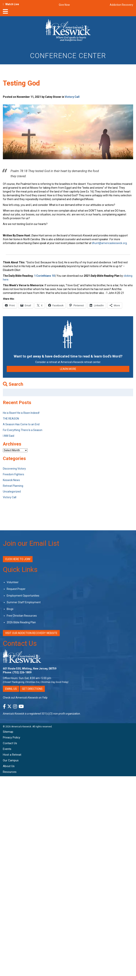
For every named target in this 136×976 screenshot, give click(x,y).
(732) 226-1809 (21, 672)
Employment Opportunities (23, 595)
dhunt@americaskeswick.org (109, 243)
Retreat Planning (13, 485)
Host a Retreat (12, 754)
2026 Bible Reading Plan (21, 622)
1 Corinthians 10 (44, 275)
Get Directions (32, 688)
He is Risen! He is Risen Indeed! (21, 412)
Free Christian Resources (22, 615)
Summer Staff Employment (24, 602)
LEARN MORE (68, 368)
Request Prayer (16, 588)
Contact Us (20, 644)
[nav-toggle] (5, 12)
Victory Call (72, 96)
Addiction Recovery (121, 4)
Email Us (11, 688)
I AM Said (8, 435)
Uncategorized (12, 491)
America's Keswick (13, 713)
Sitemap (8, 731)
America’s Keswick (21, 726)
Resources (9, 772)
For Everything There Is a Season (22, 430)
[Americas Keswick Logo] (68, 30)
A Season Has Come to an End (21, 424)
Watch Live (12, 4)
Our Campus (11, 760)
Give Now (64, 4)
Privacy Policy (11, 737)
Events (7, 749)
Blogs (10, 609)
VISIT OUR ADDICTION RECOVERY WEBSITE (31, 633)
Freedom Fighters (13, 474)
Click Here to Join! (17, 559)
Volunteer (13, 582)
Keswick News (11, 480)
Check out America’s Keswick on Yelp (25, 697)
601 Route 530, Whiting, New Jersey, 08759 (29, 668)
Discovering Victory (14, 468)
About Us (9, 766)
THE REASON (11, 418)
